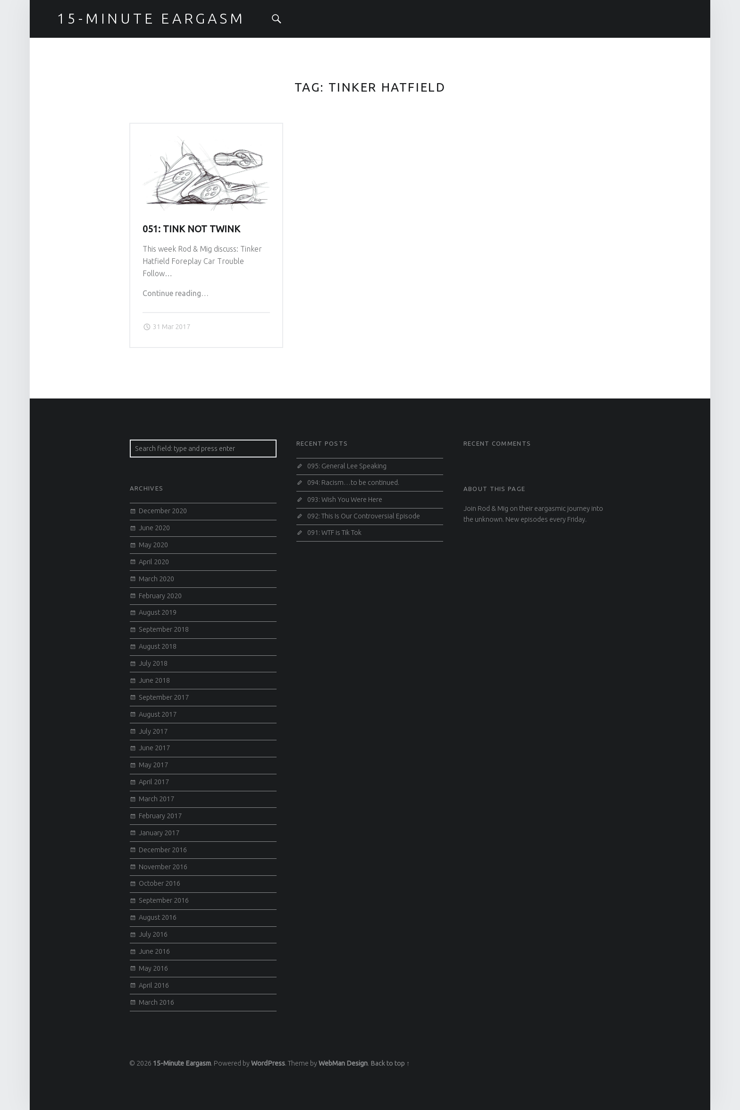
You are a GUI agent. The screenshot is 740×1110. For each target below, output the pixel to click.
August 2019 (158, 612)
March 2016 (156, 1002)
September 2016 (164, 900)
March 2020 (156, 579)
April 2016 (154, 985)
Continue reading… (176, 293)
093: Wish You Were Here (344, 499)
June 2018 (154, 680)
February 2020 (160, 596)
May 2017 (153, 765)
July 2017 (153, 731)
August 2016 (158, 917)
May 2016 (153, 968)
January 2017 (159, 833)
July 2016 (153, 934)
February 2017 (160, 816)
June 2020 (154, 528)
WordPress (268, 1063)
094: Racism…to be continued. (353, 482)
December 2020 (163, 511)
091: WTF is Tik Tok (334, 532)
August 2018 (158, 646)
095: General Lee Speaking (347, 466)
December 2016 (163, 850)
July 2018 (153, 663)
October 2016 (159, 883)
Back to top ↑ (390, 1063)
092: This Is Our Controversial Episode (363, 516)
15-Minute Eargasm (182, 1063)
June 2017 (154, 748)
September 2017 (164, 697)
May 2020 (153, 545)
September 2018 (164, 629)
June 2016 (154, 951)
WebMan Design (343, 1063)
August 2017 (158, 714)
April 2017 (154, 782)
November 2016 (163, 867)
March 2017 (156, 799)
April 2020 (154, 562)
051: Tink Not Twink (191, 229)
